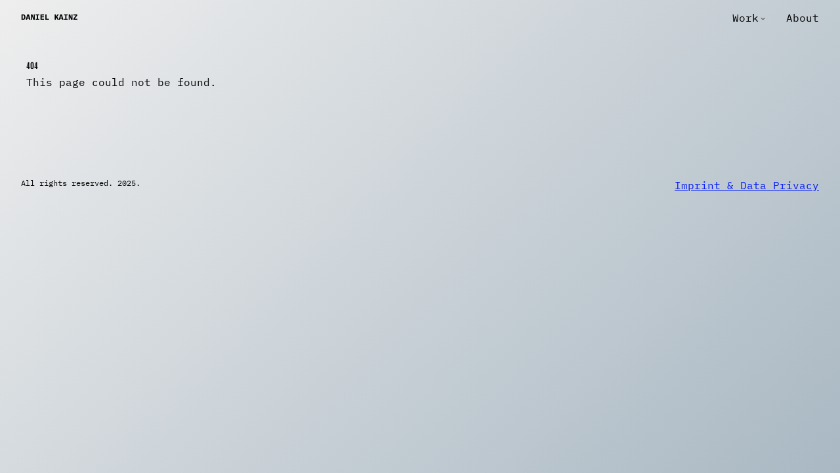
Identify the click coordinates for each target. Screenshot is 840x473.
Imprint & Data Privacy (747, 185)
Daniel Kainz (49, 17)
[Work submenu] (763, 18)
